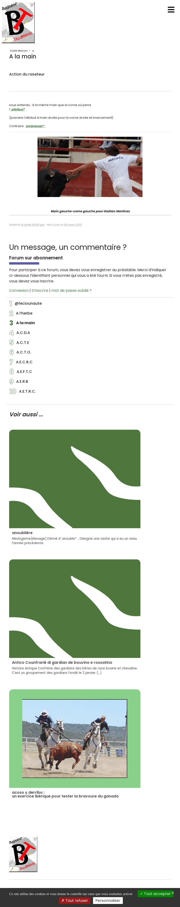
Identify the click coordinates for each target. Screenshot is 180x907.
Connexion (19, 290)
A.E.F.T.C (20, 372)
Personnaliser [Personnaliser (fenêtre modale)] (107, 900)
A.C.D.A (19, 334)
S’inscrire (40, 290)
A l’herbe (20, 314)
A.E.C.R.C (21, 363)
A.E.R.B (18, 382)
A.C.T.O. (20, 353)
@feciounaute (25, 304)
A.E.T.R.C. (22, 392)
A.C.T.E (19, 343)
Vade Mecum (19, 51)
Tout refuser (74, 900)
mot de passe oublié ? (71, 290)
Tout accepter (155, 893)
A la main (22, 324)
